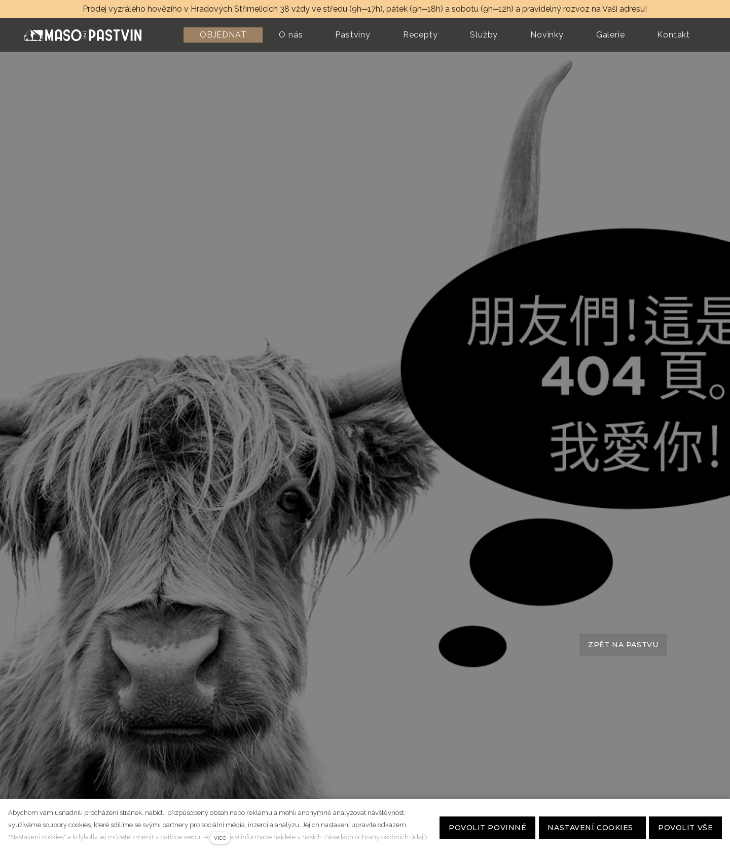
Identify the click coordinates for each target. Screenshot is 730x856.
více (220, 837)
